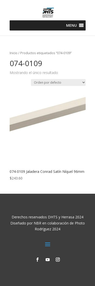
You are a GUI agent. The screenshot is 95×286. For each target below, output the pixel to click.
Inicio (13, 53)
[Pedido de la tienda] (58, 82)
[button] (71, 25)
